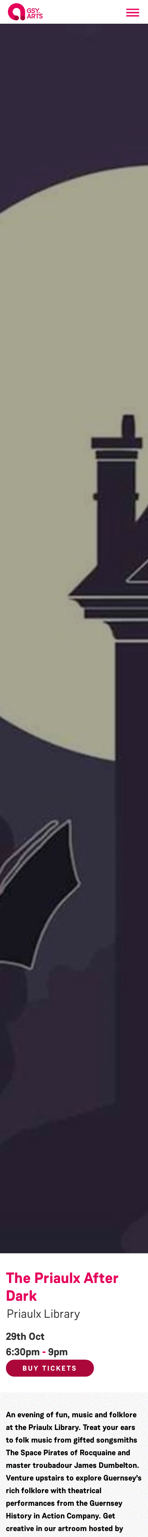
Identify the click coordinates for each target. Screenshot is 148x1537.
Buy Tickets (49, 1368)
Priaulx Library (43, 1313)
